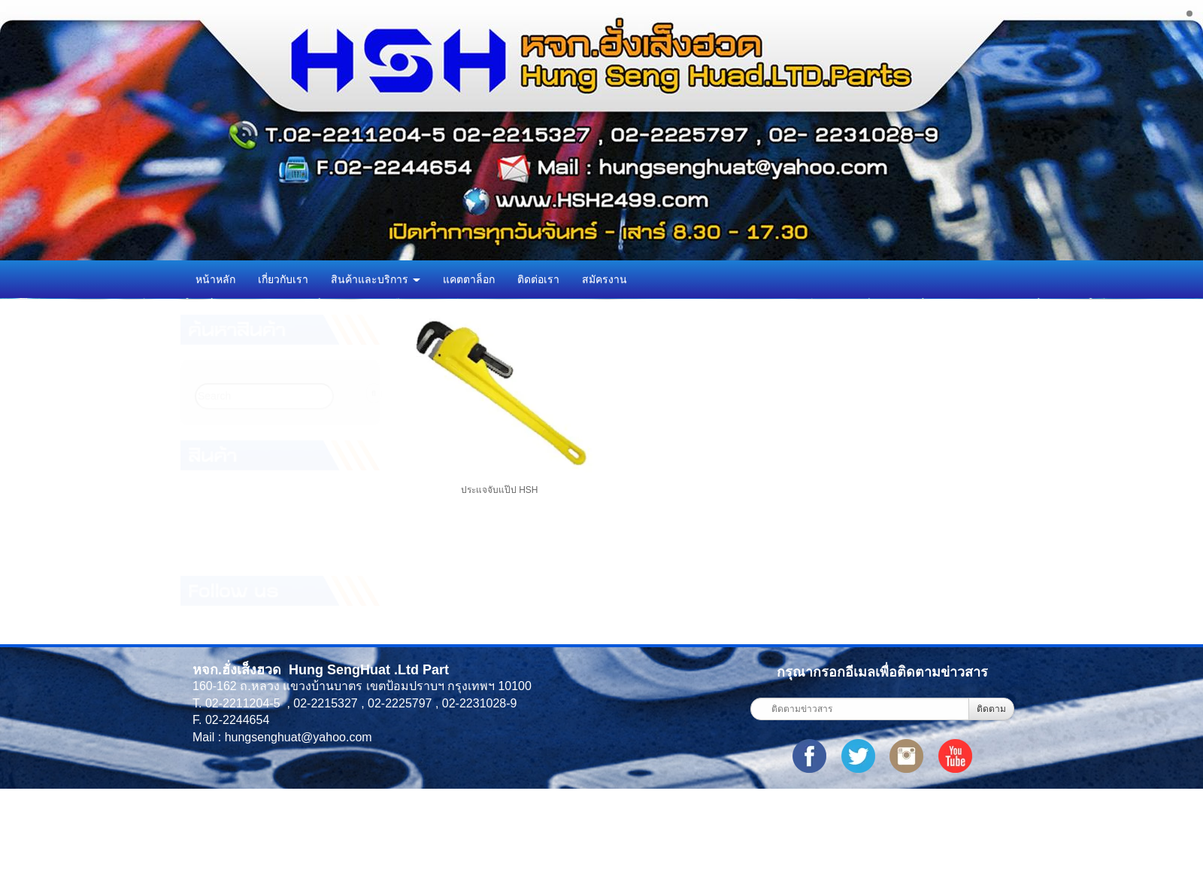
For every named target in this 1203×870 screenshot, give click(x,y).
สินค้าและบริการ (375, 279)
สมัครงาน (604, 279)
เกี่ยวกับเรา (283, 279)
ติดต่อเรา (538, 279)
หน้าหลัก (215, 279)
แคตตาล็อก (469, 279)
